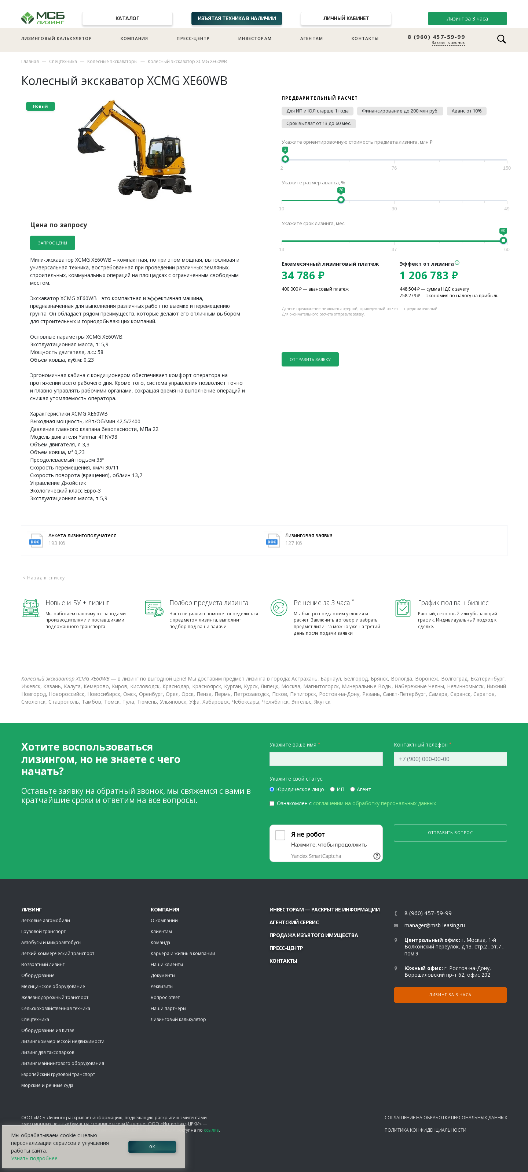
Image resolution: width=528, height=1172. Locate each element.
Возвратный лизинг (43, 964)
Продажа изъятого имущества (314, 935)
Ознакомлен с (356, 803)
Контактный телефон (421, 744)
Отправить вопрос (450, 832)
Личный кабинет (346, 18)
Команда (160, 942)
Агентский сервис (294, 922)
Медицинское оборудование (53, 986)
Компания (134, 38)
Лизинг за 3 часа (467, 18)
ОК (152, 1146)
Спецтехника (63, 61)
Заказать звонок (448, 42)
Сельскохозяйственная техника (55, 1008)
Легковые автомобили (45, 920)
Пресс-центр (193, 38)
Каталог (127, 18)
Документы (163, 975)
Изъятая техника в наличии (237, 18)
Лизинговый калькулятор (56, 38)
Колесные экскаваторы (112, 61)
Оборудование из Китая (47, 1030)
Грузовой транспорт (43, 931)
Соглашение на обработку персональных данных (446, 1117)
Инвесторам (255, 38)
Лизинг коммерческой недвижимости (62, 1041)
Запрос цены (52, 243)
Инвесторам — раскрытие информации (325, 909)
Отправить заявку (310, 359)
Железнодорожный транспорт (54, 997)
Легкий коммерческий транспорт (57, 953)
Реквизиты (162, 986)
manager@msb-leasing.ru (434, 925)
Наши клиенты (167, 964)
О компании (164, 920)
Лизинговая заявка (309, 535)
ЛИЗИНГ (31, 909)
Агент (364, 789)
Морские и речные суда (47, 1085)
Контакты (365, 38)
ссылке (211, 1130)
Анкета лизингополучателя (82, 535)
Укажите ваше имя (293, 744)
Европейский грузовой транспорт (58, 1074)
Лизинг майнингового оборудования (62, 1063)
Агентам (311, 38)
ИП (340, 789)
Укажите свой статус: (296, 778)
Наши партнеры (168, 1008)
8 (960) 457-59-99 (436, 37)
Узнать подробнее (34, 1158)
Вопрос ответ (165, 997)
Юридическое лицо (300, 789)
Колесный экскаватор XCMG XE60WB (187, 61)
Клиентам (161, 931)
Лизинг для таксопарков (47, 1052)
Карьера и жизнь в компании (183, 953)
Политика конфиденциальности (425, 1130)
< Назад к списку (44, 578)
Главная (30, 61)
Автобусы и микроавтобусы (51, 942)
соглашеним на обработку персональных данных (374, 803)
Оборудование (38, 975)
